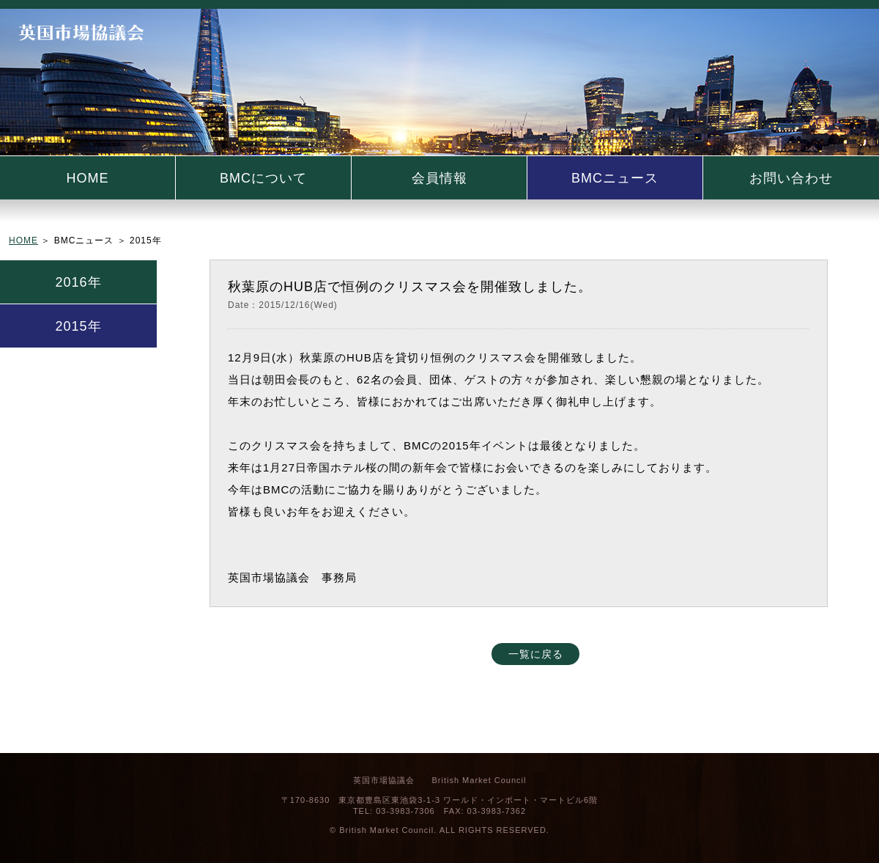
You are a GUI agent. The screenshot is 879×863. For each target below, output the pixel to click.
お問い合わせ (791, 178)
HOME (88, 178)
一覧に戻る (535, 654)
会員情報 (439, 178)
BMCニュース (615, 178)
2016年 (78, 282)
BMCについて (263, 178)
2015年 (78, 326)
